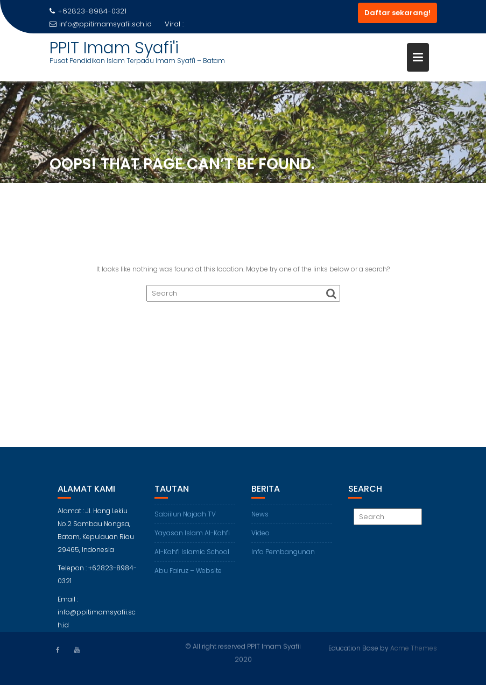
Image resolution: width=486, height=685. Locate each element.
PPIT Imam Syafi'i (114, 48)
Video (260, 536)
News (260, 517)
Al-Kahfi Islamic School (191, 555)
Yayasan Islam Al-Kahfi (192, 536)
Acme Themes (413, 647)
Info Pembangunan (283, 555)
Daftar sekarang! (397, 13)
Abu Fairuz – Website (188, 573)
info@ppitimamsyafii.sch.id (101, 24)
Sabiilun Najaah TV (185, 517)
